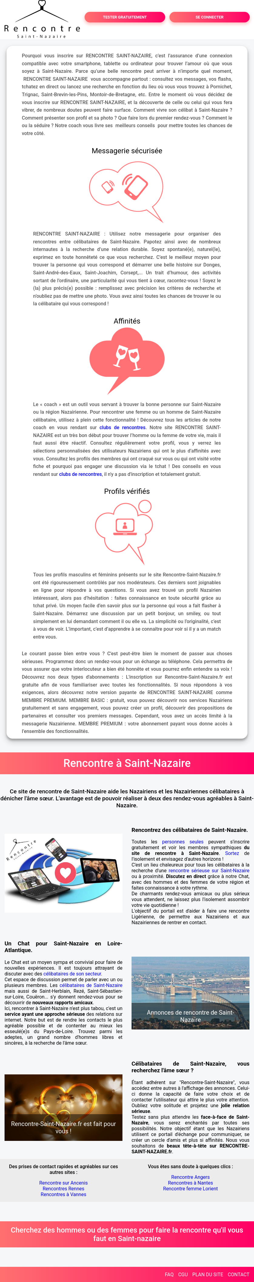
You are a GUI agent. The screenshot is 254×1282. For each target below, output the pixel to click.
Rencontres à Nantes (190, 1183)
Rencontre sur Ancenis (63, 1183)
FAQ (169, 1274)
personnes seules (183, 842)
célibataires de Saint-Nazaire (90, 985)
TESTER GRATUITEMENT (125, 17)
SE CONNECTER (209, 17)
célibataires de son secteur (72, 974)
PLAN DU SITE (207, 1274)
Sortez (232, 853)
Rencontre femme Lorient (190, 1189)
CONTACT (238, 1274)
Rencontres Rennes (64, 1189)
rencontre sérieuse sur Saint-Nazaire (209, 870)
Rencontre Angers (190, 1177)
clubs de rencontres (122, 427)
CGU (183, 1274)
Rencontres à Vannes (63, 1194)
